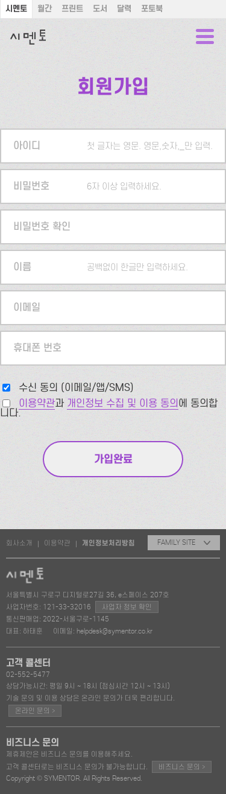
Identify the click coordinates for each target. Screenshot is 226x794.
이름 (22, 267)
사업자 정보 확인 (127, 607)
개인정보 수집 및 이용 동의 (122, 403)
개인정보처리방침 (108, 543)
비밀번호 (31, 186)
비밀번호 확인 (42, 226)
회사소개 (19, 543)
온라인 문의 (35, 710)
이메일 (26, 307)
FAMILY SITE (183, 542)
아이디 (26, 145)
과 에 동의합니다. (109, 408)
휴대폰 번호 (37, 347)
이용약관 (37, 403)
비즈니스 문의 (182, 766)
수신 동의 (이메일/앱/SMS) (76, 387)
